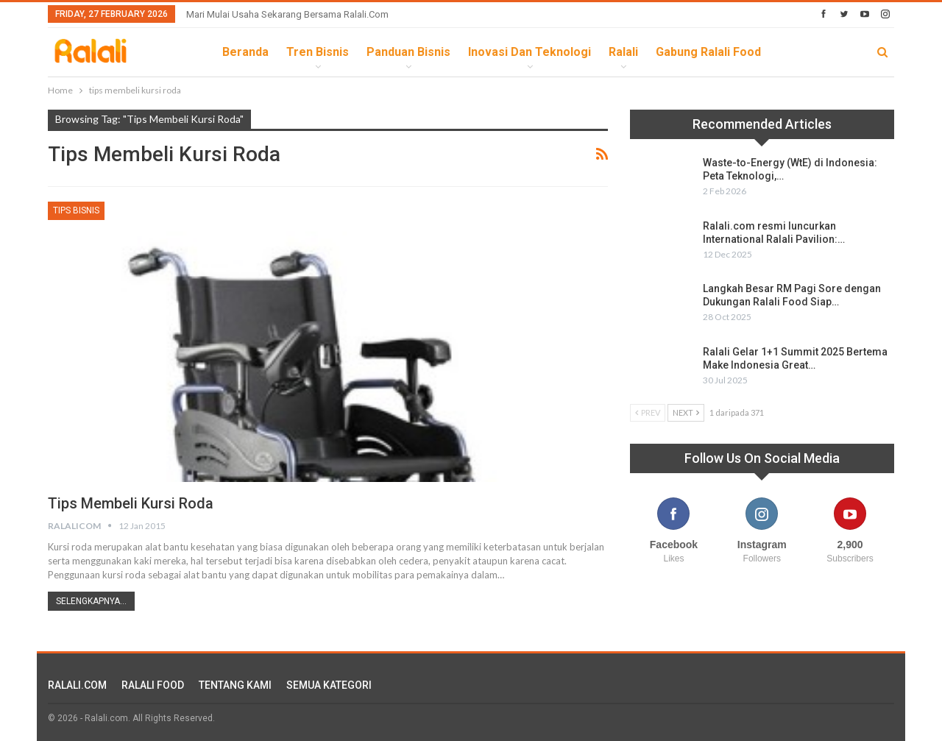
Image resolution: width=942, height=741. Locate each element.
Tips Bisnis (76, 210)
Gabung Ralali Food (708, 52)
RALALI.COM (77, 685)
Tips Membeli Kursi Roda (130, 503)
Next (686, 412)
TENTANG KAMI (235, 685)
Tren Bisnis (317, 52)
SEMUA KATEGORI (329, 685)
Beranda (245, 52)
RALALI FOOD (152, 685)
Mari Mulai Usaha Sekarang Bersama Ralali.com (287, 14)
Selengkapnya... (91, 601)
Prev (647, 412)
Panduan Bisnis (408, 52)
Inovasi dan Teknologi (529, 52)
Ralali (623, 52)
